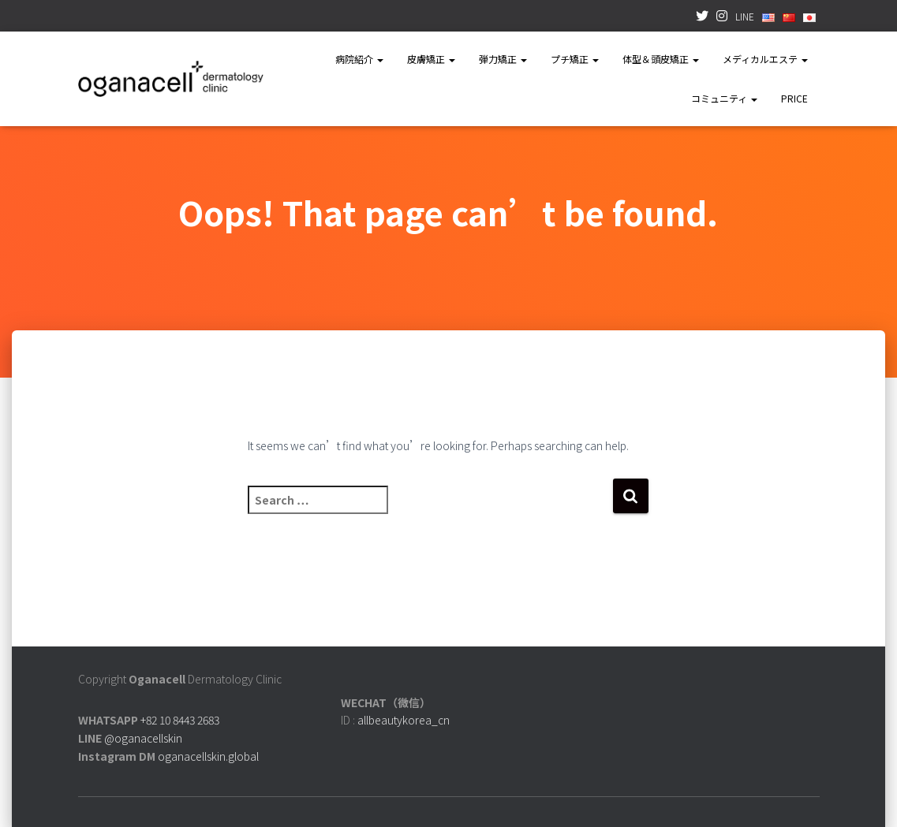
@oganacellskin (143, 738)
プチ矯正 (575, 58)
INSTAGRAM (721, 18)
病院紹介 (359, 58)
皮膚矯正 (431, 58)
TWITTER (702, 18)
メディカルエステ (765, 58)
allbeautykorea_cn (403, 720)
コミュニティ (724, 98)
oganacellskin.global (208, 756)
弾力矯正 (503, 58)
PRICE (794, 98)
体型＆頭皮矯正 (660, 58)
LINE (744, 16)
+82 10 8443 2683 (179, 720)
